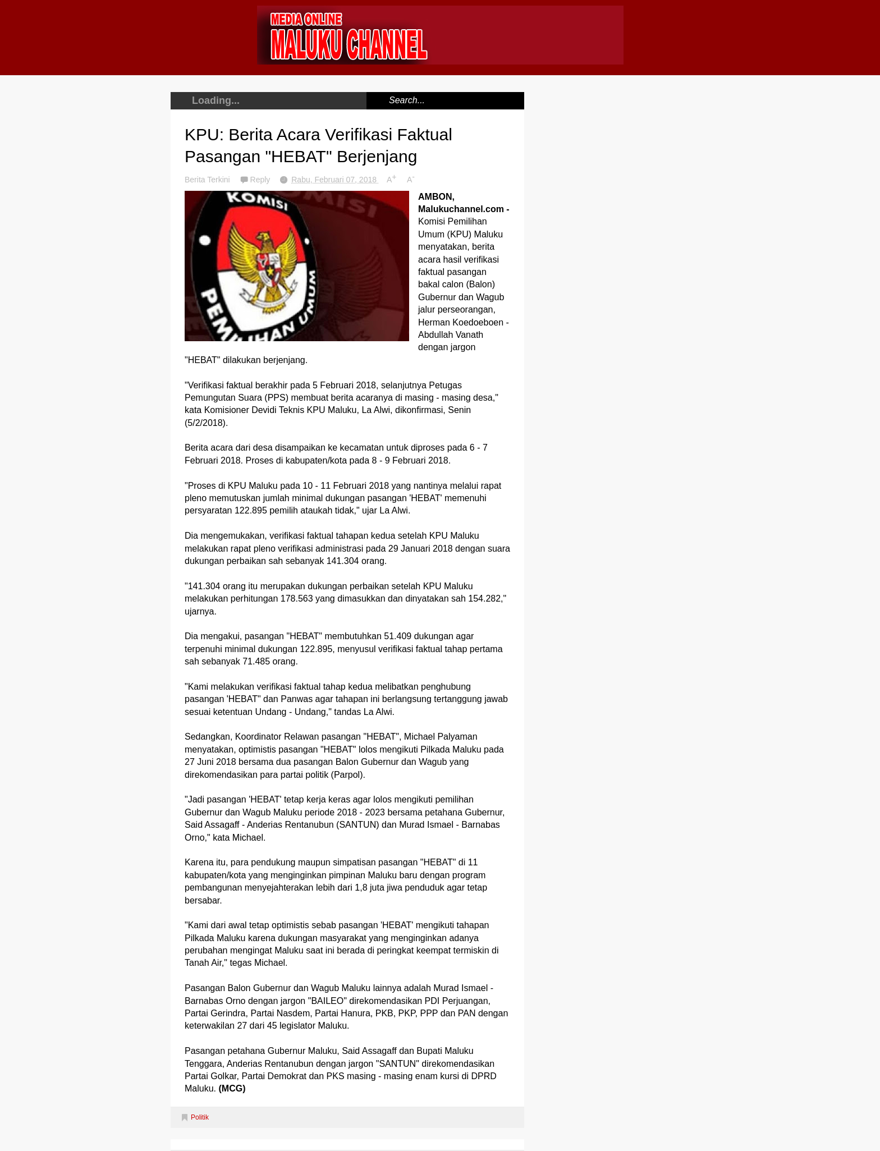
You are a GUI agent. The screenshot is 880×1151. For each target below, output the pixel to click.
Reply (261, 179)
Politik (200, 1117)
